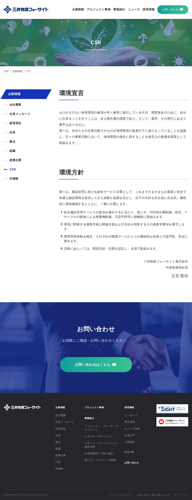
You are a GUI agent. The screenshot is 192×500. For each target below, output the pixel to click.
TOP (6, 71)
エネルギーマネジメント (99, 436)
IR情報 (13, 178)
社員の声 (129, 435)
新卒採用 (129, 422)
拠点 (12, 141)
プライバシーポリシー (122, 495)
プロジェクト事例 (98, 9)
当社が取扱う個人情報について (154, 495)
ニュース (134, 9)
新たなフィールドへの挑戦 (100, 460)
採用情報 (149, 9)
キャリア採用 (132, 428)
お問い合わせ (131, 462)
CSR (12, 169)
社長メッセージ (19, 114)
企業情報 (78, 9)
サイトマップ (181, 495)
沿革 (12, 132)
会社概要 (15, 104)
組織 (12, 151)
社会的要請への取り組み (99, 453)
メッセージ (131, 415)
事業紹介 (119, 9)
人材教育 (129, 442)
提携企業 (15, 160)
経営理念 (15, 123)
